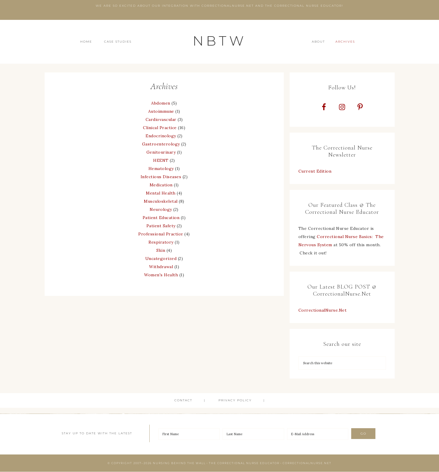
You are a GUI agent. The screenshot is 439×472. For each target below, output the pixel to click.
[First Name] (189, 434)
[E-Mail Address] (318, 434)
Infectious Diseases (161, 176)
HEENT (161, 160)
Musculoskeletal (161, 201)
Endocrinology (161, 135)
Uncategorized (161, 258)
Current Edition (315, 171)
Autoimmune (161, 111)
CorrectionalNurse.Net (322, 310)
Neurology (161, 209)
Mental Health (161, 193)
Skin (160, 250)
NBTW (219, 41)
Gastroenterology (161, 144)
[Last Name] (253, 434)
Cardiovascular (161, 119)
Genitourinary (161, 152)
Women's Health (161, 274)
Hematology (161, 168)
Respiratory (161, 242)
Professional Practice (160, 234)
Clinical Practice (160, 127)
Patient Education (161, 217)
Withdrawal (161, 266)
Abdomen (160, 103)
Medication (161, 185)
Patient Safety (161, 225)
